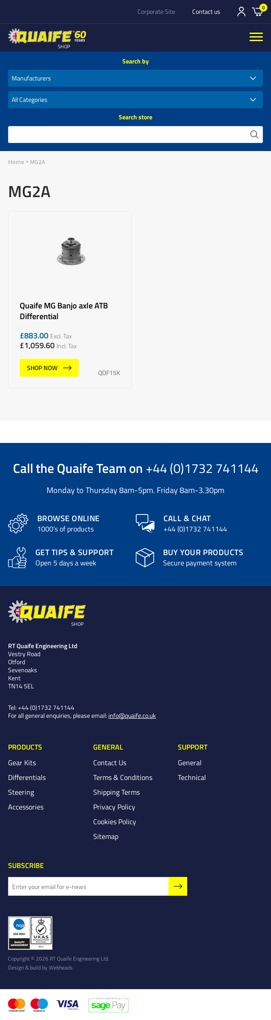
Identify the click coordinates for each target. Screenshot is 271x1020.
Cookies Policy (114, 821)
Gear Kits (22, 762)
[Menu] (256, 37)
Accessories (25, 807)
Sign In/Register (241, 12)
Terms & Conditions (122, 777)
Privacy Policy (114, 807)
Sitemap (105, 836)
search (254, 134)
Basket (257, 11)
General (190, 762)
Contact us (206, 12)
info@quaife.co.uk (132, 715)
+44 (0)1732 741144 (202, 467)
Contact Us (109, 762)
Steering (21, 792)
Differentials (27, 777)
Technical (192, 777)
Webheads (61, 967)
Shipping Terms (116, 792)
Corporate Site (156, 12)
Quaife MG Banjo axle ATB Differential (70, 299)
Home (16, 162)
